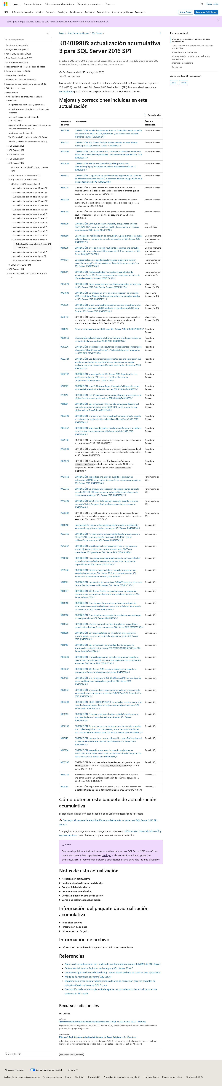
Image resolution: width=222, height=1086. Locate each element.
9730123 (65, 142)
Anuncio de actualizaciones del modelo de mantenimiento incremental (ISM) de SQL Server (112, 963)
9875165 (65, 211)
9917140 (64, 738)
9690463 (65, 199)
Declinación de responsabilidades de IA (22, 1076)
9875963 (65, 337)
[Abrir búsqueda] (202, 4)
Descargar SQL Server (206, 12)
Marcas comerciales (171, 1076)
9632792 (65, 374)
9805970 (65, 460)
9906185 (65, 786)
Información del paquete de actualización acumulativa (191, 57)
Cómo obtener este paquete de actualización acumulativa (192, 47)
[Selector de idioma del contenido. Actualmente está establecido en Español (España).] (15, 1069)
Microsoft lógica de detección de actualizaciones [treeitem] (23, 119)
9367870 (65, 283)
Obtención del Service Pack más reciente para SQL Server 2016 (98, 968)
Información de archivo (182, 62)
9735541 (65, 570)
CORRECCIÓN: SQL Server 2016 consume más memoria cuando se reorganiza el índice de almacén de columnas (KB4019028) (105, 671)
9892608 (65, 701)
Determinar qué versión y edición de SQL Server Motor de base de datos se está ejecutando (112, 972)
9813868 (65, 615)
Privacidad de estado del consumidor (121, 1076)
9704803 (65, 292)
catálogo (106, 855)
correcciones (66, 91)
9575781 (65, 440)
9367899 (65, 130)
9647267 (65, 545)
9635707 (65, 762)
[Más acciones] (160, 33)
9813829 (65, 223)
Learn (61, 33)
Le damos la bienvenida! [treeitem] (17, 45)
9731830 (65, 304)
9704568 (65, 476)
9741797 (65, 259)
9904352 (65, 427)
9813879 (65, 247)
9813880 (65, 235)
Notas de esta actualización (184, 52)
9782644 (65, 163)
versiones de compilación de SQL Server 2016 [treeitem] (29, 169)
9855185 (65, 677)
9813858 (65, 524)
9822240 (65, 656)
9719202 (65, 557)
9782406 (65, 151)
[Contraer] (48, 33)
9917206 (65, 750)
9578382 (65, 512)
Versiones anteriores (52, 1076)
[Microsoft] (6, 4)
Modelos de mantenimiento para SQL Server (88, 976)
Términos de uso (151, 1076)
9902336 (65, 726)
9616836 (65, 346)
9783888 (65, 448)
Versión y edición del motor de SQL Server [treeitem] (28, 137)
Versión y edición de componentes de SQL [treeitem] (28, 141)
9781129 (64, 394)
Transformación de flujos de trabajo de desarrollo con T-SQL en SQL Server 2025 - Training (102, 1021)
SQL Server (97, 33)
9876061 (65, 689)
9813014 (64, 271)
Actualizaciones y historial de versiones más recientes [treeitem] (28, 111)
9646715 (65, 187)
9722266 (65, 488)
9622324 (65, 358)
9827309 (65, 415)
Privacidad (93, 1076)
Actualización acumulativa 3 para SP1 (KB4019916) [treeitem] (33, 246)
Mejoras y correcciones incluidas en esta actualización (191, 40)
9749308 (65, 500)
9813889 (65, 632)
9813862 (65, 603)
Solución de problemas (78, 33)
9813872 (65, 175)
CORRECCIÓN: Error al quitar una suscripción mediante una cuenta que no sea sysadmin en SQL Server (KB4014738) (108, 617)
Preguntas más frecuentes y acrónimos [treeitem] (26, 104)
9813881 (64, 403)
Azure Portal (186, 12)
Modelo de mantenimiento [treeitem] (20, 133)
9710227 (65, 386)
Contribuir (80, 1076)
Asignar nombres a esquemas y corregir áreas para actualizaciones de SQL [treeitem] (29, 127)
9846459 (65, 774)
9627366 (65, 533)
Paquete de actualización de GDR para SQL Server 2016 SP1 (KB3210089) (108, 329)
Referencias (177, 66)
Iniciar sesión (212, 3)
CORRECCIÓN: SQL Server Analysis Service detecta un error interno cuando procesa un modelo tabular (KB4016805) (106, 144)
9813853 (65, 329)
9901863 (65, 714)
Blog (67, 1076)
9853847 (65, 669)
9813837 (65, 590)
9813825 (65, 582)
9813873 (65, 623)
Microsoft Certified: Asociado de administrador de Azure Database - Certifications (97, 1037)
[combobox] (28, 39)
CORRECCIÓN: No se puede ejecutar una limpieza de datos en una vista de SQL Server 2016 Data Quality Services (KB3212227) (108, 285)
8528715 (65, 316)
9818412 (64, 644)
